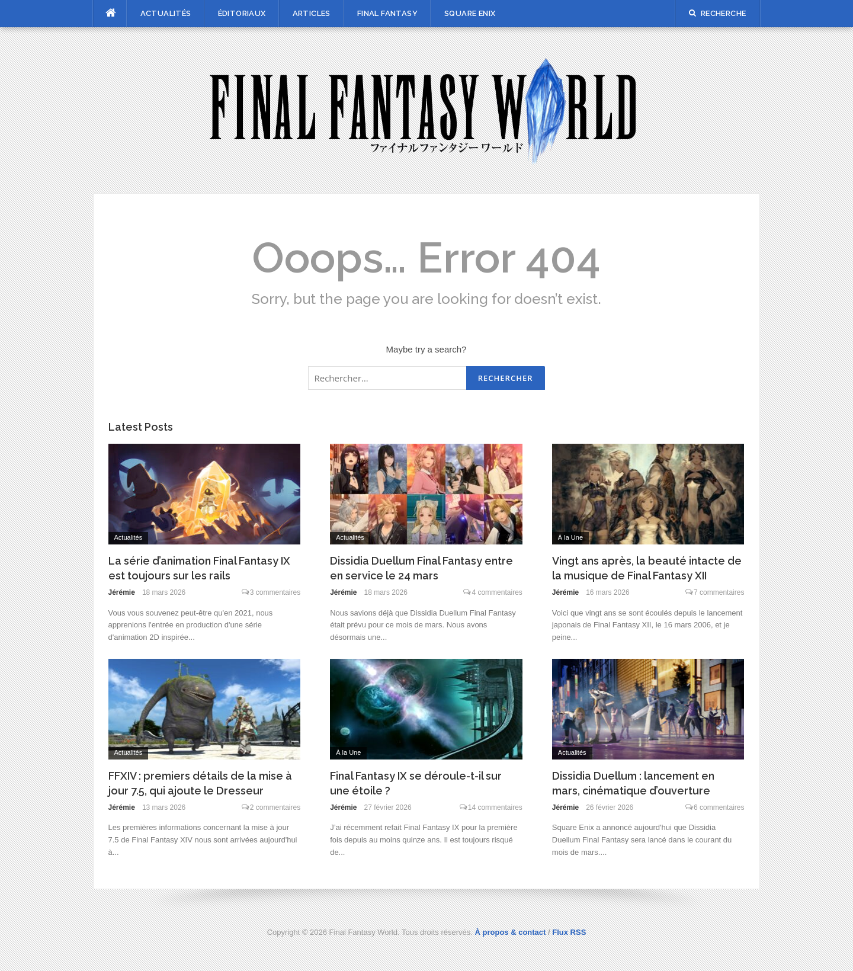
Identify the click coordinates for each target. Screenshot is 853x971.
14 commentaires (495, 807)
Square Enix (469, 13)
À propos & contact (510, 932)
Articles (312, 13)
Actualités (165, 13)
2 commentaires (275, 807)
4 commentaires (497, 592)
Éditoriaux (242, 13)
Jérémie (121, 592)
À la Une (570, 537)
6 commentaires (719, 807)
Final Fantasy (387, 13)
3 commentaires (275, 592)
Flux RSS (569, 932)
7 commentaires (719, 592)
